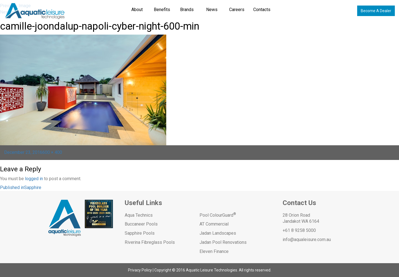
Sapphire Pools (140, 233)
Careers (236, 9)
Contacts (261, 9)
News (212, 9)
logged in (34, 178)
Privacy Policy (140, 270)
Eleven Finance (214, 251)
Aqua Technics (139, 215)
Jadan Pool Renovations (223, 242)
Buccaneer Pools (141, 224)
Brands (187, 9)
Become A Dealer (376, 11)
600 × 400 (52, 152)
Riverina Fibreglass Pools (150, 242)
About (137, 9)
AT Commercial (214, 224)
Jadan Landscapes (218, 233)
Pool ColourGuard (218, 215)
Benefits (162, 9)
